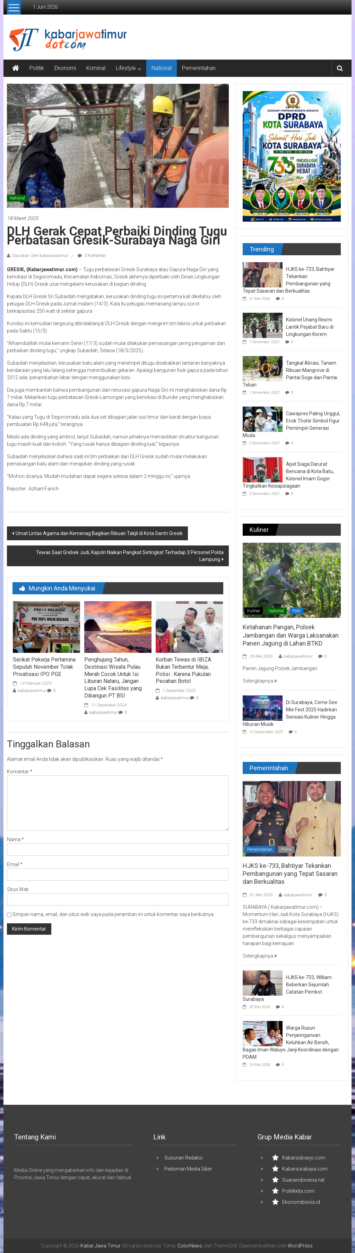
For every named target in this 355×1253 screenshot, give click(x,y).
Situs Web (18, 889)
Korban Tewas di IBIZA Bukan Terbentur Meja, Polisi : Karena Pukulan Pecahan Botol (183, 670)
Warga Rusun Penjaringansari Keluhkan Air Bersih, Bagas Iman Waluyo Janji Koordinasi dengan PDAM (291, 1042)
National (161, 68)
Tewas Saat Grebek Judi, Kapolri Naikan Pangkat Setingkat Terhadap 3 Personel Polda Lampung (130, 556)
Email (15, 864)
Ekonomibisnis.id (301, 1202)
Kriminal (95, 68)
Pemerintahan (199, 68)
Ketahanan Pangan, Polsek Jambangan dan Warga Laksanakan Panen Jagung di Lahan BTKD (291, 635)
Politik (36, 68)
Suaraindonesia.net (303, 1180)
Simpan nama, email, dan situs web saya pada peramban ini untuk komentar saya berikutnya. (113, 914)
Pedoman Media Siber (188, 1169)
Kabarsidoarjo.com (303, 1158)
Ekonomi (65, 68)
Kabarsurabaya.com (305, 1169)
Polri (297, 610)
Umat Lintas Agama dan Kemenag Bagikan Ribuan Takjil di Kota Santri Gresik (99, 533)
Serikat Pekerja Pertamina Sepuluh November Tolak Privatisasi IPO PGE (44, 666)
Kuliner (253, 610)
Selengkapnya (260, 681)
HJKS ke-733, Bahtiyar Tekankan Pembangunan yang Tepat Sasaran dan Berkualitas (290, 874)
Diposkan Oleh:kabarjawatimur (40, 255)
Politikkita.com (298, 1191)
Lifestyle (126, 68)
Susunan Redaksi (183, 1158)
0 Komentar (92, 255)
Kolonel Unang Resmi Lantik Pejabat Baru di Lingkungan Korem (310, 327)
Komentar (19, 771)
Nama (15, 839)
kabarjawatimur (32, 690)
